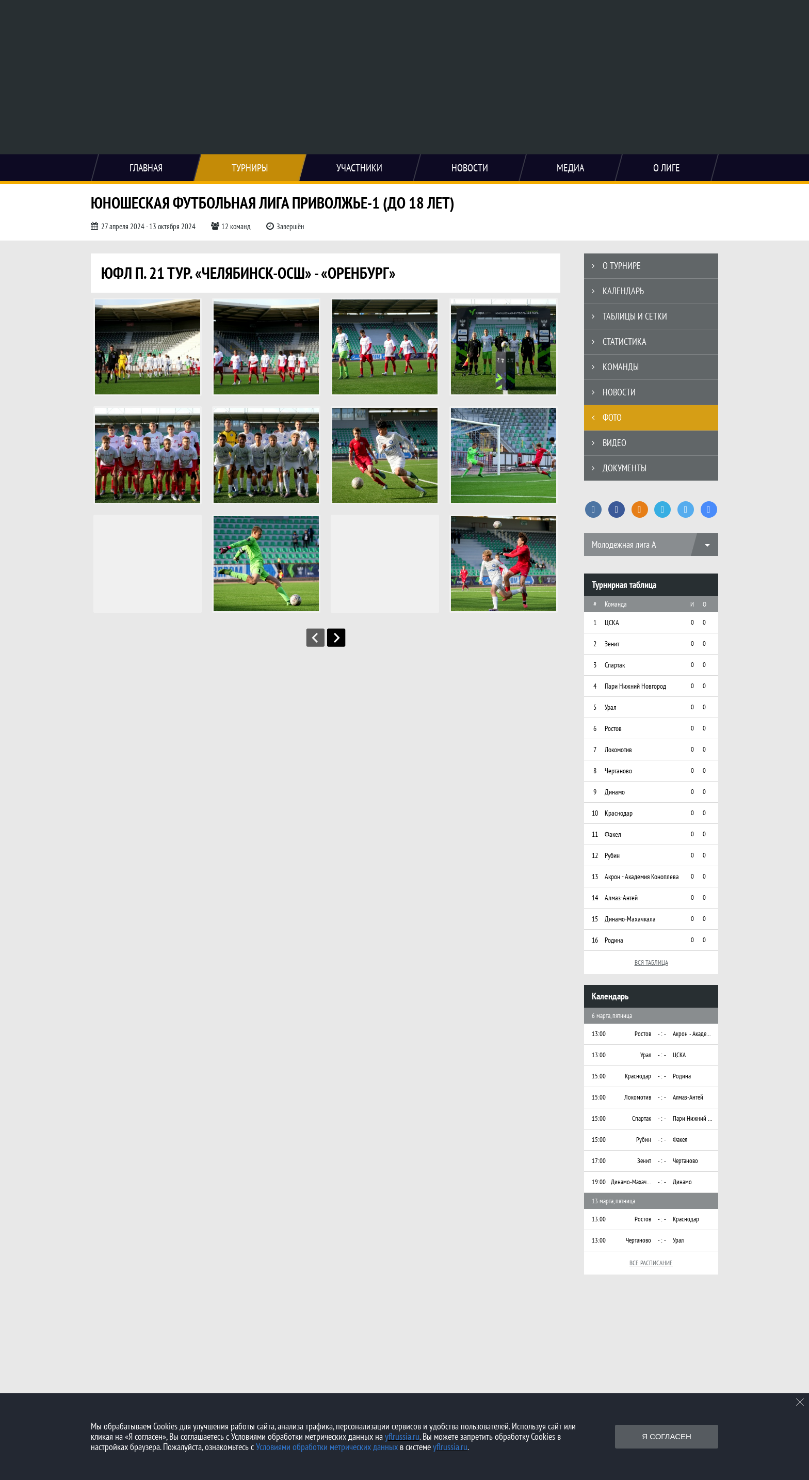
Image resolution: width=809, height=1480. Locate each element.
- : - (662, 1033)
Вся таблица (651, 962)
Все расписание (651, 1263)
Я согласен (666, 1436)
